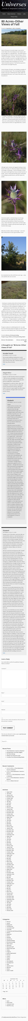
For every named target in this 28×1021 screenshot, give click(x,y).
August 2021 (9, 836)
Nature (23, 336)
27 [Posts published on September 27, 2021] (3, 988)
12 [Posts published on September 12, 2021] (22, 983)
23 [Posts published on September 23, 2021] (12, 986)
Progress (3, 336)
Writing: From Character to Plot (13, 755)
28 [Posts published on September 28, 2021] (6, 988)
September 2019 (10, 867)
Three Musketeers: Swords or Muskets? (15, 750)
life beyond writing (14, 335)
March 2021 (9, 844)
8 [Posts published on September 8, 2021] (9, 983)
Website (3, 709)
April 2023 (9, 806)
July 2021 (9, 837)
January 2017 (9, 894)
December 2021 (10, 830)
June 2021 (9, 839)
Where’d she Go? (15, 781)
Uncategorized (10, 962)
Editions (8, 932)
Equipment (9, 934)
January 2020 (9, 863)
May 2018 (9, 877)
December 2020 (10, 849)
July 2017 (9, 886)
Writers (8, 969)
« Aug (4, 991)
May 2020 (9, 858)
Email (2, 701)
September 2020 (10, 853)
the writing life (10, 961)
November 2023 (10, 796)
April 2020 (9, 860)
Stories (8, 959)
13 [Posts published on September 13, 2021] (3, 985)
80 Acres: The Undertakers (7, 340)
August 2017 (9, 885)
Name (3, 692)
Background (9, 924)
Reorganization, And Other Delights (14, 752)
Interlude (9, 937)
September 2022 (10, 815)
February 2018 (10, 879)
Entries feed (9, 1002)
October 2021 (10, 833)
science (8, 956)
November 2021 (10, 831)
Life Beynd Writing (11, 940)
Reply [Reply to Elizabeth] (4, 652)
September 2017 (10, 883)
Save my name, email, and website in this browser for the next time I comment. (13, 720)
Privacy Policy (14, 16)
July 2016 (9, 902)
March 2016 (9, 909)
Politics (8, 950)
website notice (10, 966)
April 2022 (9, 823)
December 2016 (10, 896)
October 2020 (10, 852)
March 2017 (9, 891)
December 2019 (10, 864)
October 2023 (10, 798)
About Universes (11, 14)
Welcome (9, 967)
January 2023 (9, 809)
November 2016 (10, 898)
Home (3, 14)
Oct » (7, 991)
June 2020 (9, 856)
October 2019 (10, 866)
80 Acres (8, 335)
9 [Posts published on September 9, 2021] (12, 983)
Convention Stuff (10, 928)
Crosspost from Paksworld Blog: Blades (15, 757)
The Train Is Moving (11, 754)
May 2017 (9, 888)
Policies (19, 14)
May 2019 (9, 871)
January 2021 (9, 847)
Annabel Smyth (8, 353)
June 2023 (9, 803)
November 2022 (10, 812)
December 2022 (10, 811)
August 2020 (9, 855)
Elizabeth (18, 28)
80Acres (11, 336)
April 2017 (9, 890)
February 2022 (10, 826)
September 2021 (10, 834)
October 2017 (10, 882)
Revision (8, 954)
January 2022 (9, 828)
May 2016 (9, 905)
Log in (8, 1001)
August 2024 (9, 792)
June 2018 (9, 875)
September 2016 (10, 899)
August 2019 (9, 869)
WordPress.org (10, 1005)
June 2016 (9, 904)
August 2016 (9, 901)
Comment (3, 668)
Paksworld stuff (10, 947)
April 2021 (9, 842)
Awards (8, 923)
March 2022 (9, 825)
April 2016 (9, 907)
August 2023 (9, 800)
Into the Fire (9, 939)
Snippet (8, 958)
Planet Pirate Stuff (11, 948)
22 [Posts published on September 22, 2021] (9, 986)
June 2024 (9, 793)
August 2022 (9, 817)
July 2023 (9, 801)
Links (24, 14)
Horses (8, 936)
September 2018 (10, 874)
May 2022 (9, 822)
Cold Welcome (10, 926)
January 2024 (9, 795)
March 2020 (9, 861)
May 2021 (9, 841)
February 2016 (10, 910)
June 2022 (9, 820)
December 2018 (10, 872)
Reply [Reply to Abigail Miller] (4, 393)
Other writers (10, 943)
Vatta (8, 964)
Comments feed (10, 1004)
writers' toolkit (10, 970)
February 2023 (10, 807)
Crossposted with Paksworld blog (14, 931)
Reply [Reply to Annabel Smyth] (4, 364)
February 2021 (10, 845)
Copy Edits (9, 929)
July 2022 (9, 819)
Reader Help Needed (11, 953)
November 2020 (10, 850)
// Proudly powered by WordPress (9, 1017)
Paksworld (9, 945)
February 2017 (10, 893)
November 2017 (10, 880)
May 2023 (9, 804)
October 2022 (10, 814)
